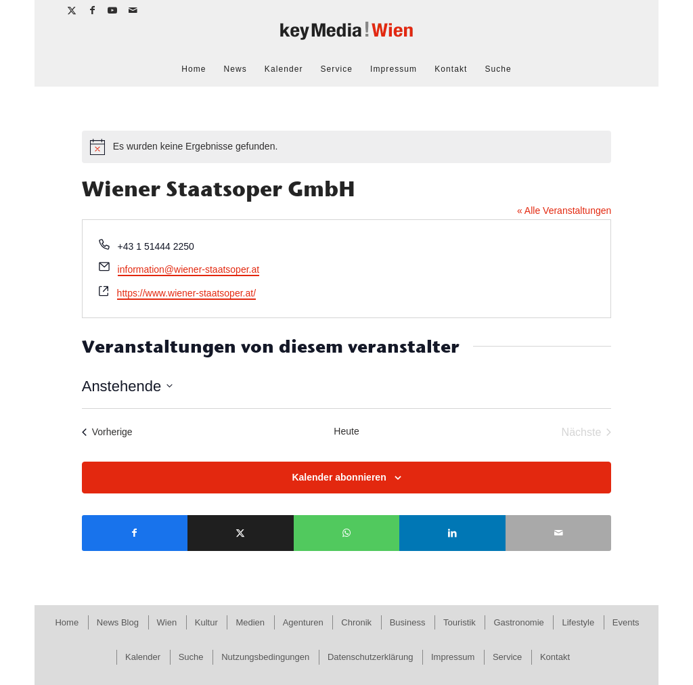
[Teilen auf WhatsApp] (347, 533)
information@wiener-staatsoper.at (189, 269)
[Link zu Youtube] (112, 10)
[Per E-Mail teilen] (559, 533)
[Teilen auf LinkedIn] (452, 533)
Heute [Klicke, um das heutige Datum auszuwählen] (346, 431)
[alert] (347, 147)
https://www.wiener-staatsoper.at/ (186, 293)
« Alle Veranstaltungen (564, 210)
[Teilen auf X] (240, 533)
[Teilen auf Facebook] (135, 533)
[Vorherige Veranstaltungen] (107, 432)
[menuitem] (194, 69)
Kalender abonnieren (339, 477)
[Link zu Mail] (133, 10)
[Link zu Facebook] (92, 10)
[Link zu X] (72, 10)
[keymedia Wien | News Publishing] (346, 36)
